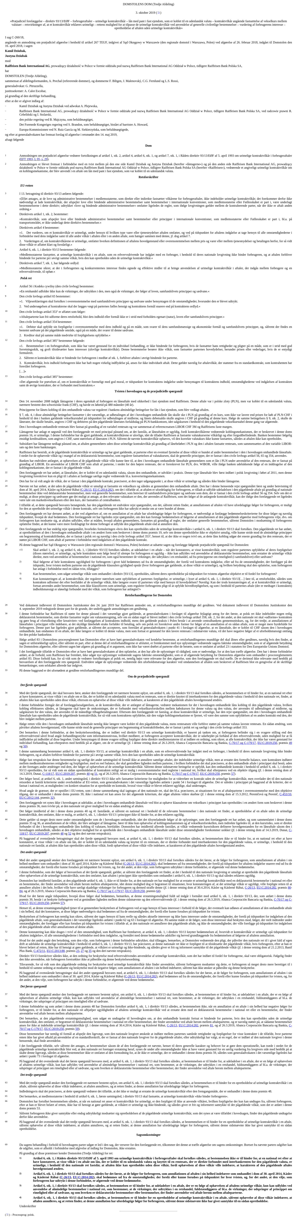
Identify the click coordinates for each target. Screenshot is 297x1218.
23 (77, 950)
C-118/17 (48, 773)
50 (24, 746)
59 (77, 1028)
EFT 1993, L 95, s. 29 (34, 159)
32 (52, 797)
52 (69, 833)
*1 (159, 12)
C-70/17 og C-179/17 (242, 742)
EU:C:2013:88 (56, 950)
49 (290, 742)
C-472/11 (39, 950)
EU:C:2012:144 (29, 797)
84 (20, 891)
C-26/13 (86, 489)
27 (82, 950)
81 (211, 1025)
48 (62, 833)
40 (88, 773)
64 (157, 891)
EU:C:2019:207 (65, 773)
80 (289, 887)
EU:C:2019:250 (267, 742)
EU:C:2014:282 (103, 489)
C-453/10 (285, 794)
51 (95, 773)
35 (90, 950)
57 (232, 773)
